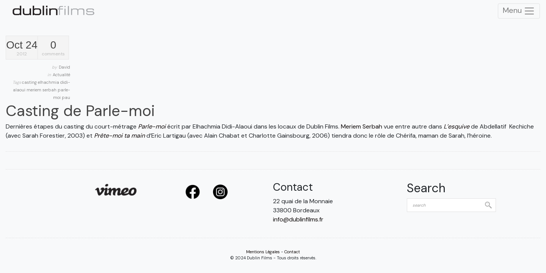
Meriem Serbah (361, 126)
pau (66, 97)
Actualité (61, 74)
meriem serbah (42, 90)
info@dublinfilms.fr (298, 219)
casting (30, 82)
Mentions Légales (263, 251)
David (64, 67)
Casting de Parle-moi (80, 111)
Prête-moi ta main (119, 136)
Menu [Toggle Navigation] (519, 11)
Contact (292, 251)
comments (53, 48)
